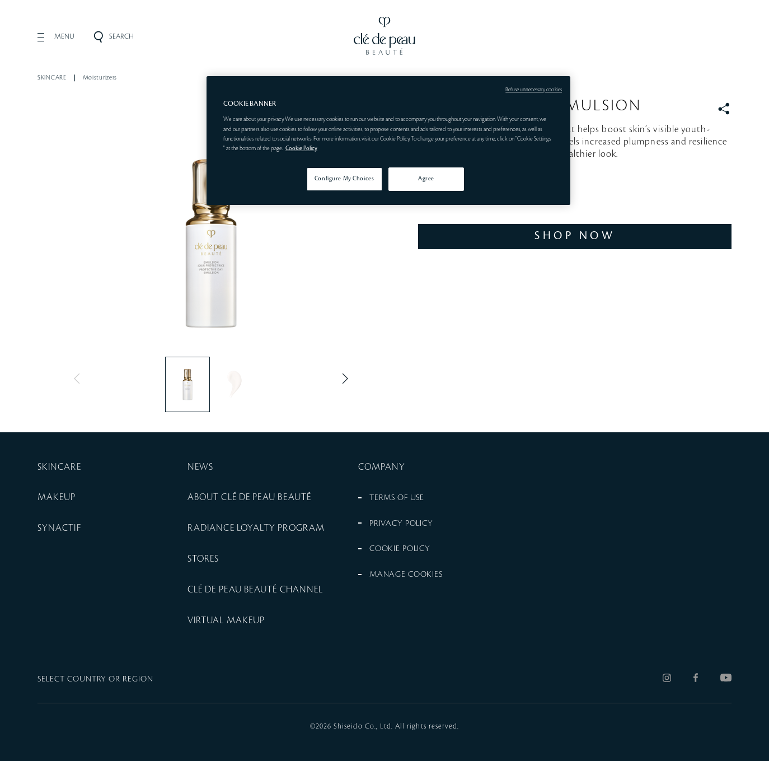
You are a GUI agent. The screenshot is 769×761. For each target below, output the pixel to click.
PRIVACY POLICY (401, 523)
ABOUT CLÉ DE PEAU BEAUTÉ (249, 497)
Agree (426, 178)
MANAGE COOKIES (406, 574)
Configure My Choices (344, 178)
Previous (79, 378)
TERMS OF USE (396, 497)
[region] (388, 140)
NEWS (200, 467)
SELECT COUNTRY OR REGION (95, 679)
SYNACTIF (59, 528)
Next (342, 378)
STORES (203, 559)
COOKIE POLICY (399, 548)
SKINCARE (52, 77)
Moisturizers (100, 77)
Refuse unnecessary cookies (533, 89)
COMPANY (382, 467)
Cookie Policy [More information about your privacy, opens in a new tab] (301, 148)
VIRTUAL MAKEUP (226, 620)
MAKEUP (56, 497)
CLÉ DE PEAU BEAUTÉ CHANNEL (255, 590)
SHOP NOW (574, 236)
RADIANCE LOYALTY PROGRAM (256, 528)
